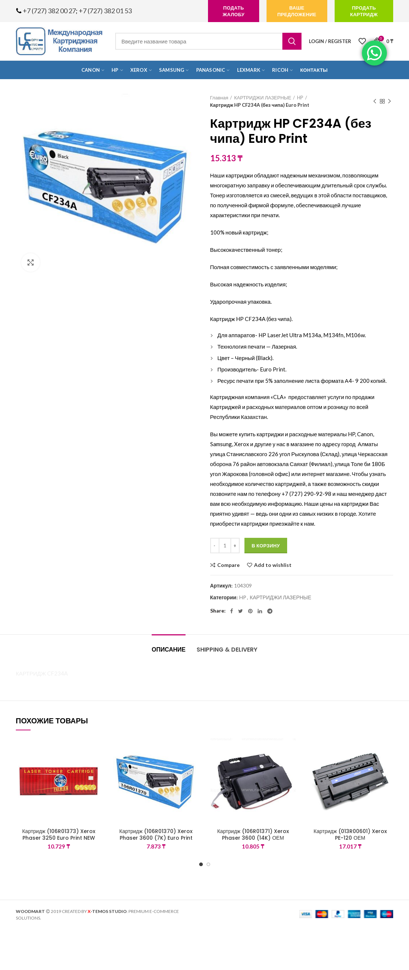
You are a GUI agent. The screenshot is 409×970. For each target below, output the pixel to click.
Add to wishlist (273, 565)
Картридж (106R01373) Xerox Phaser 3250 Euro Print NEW (58, 834)
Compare (228, 565)
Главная (219, 97)
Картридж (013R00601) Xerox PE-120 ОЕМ (350, 834)
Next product (389, 101)
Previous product (375, 101)
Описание (169, 649)
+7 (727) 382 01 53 (105, 11)
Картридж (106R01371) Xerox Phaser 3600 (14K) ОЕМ (253, 834)
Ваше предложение (296, 11)
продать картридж (364, 11)
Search (292, 41)
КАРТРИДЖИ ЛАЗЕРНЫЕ (262, 97)
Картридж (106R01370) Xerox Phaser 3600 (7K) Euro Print (156, 834)
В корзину (266, 546)
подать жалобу (233, 11)
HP (300, 97)
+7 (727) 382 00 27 (49, 11)
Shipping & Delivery (227, 649)
